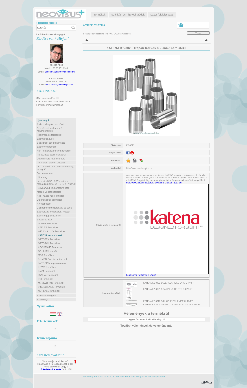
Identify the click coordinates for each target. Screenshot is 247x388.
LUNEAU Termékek (48, 275)
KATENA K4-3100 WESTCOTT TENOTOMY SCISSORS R (171, 304)
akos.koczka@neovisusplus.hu (60, 72)
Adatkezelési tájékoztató (153, 376)
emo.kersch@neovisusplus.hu (59, 85)
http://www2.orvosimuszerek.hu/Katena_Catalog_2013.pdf (154, 182)
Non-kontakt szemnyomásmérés (54, 150)
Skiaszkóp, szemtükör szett (51, 142)
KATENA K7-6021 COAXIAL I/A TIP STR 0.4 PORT (168, 289)
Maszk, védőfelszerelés (49, 191)
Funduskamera (45, 173)
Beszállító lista (101, 34)
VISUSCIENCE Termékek (51, 287)
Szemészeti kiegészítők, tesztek (53, 211)
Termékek (87, 376)
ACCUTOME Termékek (50, 247)
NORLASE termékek (49, 291)
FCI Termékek (45, 279)
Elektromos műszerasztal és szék (54, 207)
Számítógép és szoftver (49, 215)
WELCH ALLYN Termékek (51, 231)
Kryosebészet (44, 203)
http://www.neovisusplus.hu (139, 168)
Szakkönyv (42, 299)
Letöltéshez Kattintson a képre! (141, 275)
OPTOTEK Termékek (49, 239)
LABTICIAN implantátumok (52, 263)
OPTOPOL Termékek (49, 243)
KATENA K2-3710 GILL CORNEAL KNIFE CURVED (168, 301)
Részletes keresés (51, 369)
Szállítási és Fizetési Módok (126, 376)
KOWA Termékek (47, 267)
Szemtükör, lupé (45, 138)
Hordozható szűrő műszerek (51, 154)
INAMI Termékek (46, 271)
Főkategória (88, 34)
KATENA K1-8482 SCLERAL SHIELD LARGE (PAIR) (168, 283)
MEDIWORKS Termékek (51, 283)
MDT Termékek (46, 255)
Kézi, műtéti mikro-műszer (50, 195)
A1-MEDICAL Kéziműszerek (52, 259)
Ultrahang (42, 177)
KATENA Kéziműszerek (50, 235)
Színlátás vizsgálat (46, 295)
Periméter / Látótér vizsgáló (51, 162)
